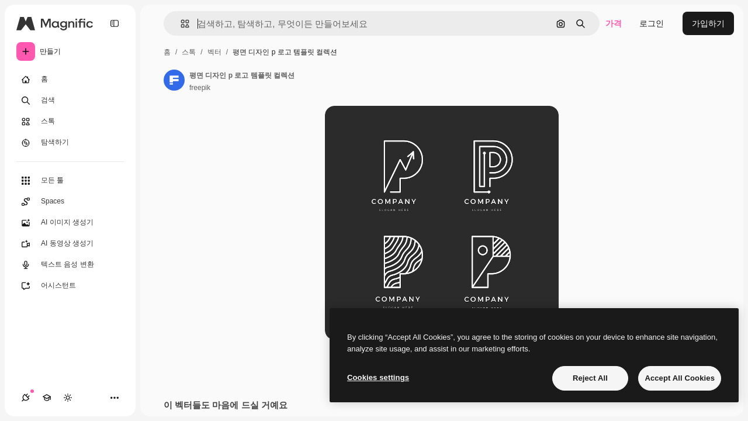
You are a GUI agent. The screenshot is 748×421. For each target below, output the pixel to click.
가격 (613, 23)
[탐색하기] (70, 142)
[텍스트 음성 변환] (70, 265)
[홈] (70, 79)
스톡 (189, 52)
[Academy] (46, 397)
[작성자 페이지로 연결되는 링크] (174, 80)
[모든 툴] (70, 180)
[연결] (25, 397)
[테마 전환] (67, 397)
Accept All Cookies (680, 378)
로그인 (651, 23)
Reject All (590, 378)
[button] (180, 23)
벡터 (214, 52)
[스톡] (70, 121)
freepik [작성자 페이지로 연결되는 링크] (199, 88)
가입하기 (708, 23)
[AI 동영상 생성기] (70, 243)
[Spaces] (70, 201)
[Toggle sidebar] (114, 23)
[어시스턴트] (70, 286)
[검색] (70, 100)
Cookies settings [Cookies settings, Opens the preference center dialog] (378, 377)
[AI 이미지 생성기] (70, 222)
